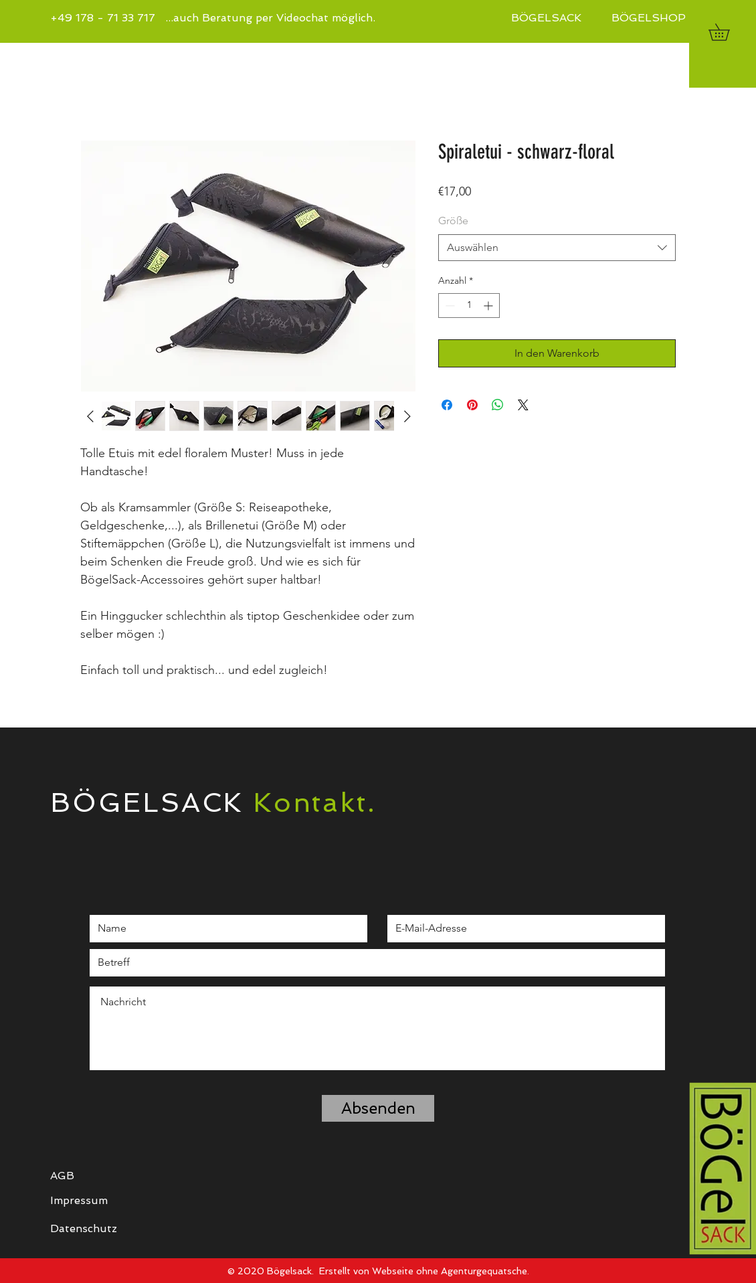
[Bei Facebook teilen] (447, 405)
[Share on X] (523, 405)
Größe (453, 220)
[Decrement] (448, 305)
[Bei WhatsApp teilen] (498, 405)
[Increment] (489, 305)
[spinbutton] (469, 305)
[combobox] (557, 247)
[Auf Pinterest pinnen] (472, 405)
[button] (727, 32)
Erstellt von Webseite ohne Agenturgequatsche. (424, 1271)
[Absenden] (378, 1108)
